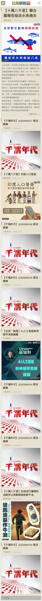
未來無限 (7, 338)
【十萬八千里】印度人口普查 (19, 174)
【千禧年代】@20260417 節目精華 (20, 122)
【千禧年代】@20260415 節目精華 (20, 279)
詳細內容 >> (34, 114)
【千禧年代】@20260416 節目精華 (20, 226)
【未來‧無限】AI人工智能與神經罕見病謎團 (21, 333)
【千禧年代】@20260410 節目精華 (20, 547)
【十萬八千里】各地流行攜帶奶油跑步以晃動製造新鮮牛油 (21, 493)
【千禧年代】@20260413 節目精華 (20, 440)
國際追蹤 (7, 20)
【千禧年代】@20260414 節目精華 (20, 386)
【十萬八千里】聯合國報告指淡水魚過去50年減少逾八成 (20, 16)
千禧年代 (7, 128)
